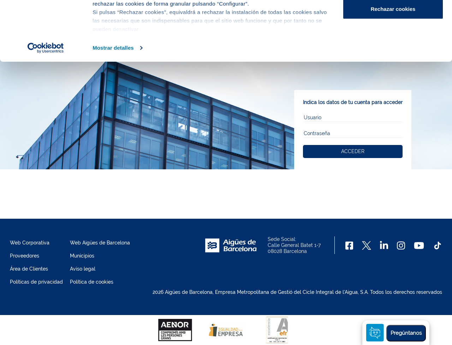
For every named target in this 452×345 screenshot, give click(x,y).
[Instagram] (401, 245)
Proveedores (24, 256)
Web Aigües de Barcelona (100, 243)
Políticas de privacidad (36, 282)
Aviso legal (82, 269)
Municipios (82, 256)
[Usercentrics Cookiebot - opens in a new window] (46, 103)
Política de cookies (91, 282)
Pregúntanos (406, 333)
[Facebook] (349, 245)
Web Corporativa (29, 243)
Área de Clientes (29, 269)
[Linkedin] (384, 245)
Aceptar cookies (393, 19)
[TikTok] (437, 245)
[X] (366, 245)
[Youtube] (419, 245)
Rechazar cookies (393, 65)
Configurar (393, 42)
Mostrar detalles (113, 104)
